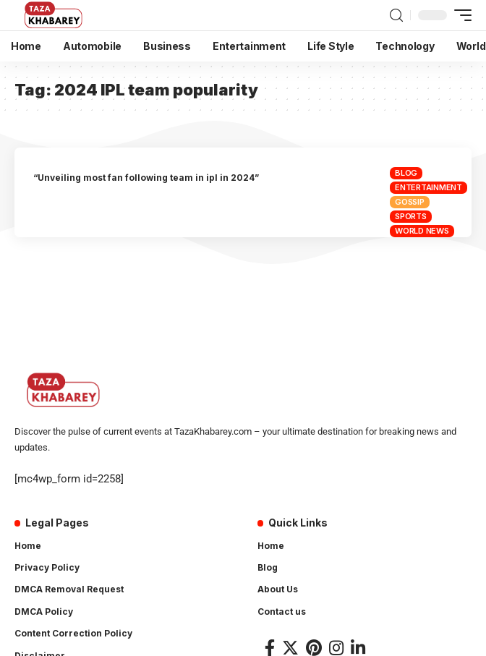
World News (422, 231)
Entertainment (428, 187)
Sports (411, 216)
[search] (396, 15)
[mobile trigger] (459, 15)
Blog (406, 173)
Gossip (410, 202)
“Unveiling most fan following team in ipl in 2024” (146, 177)
